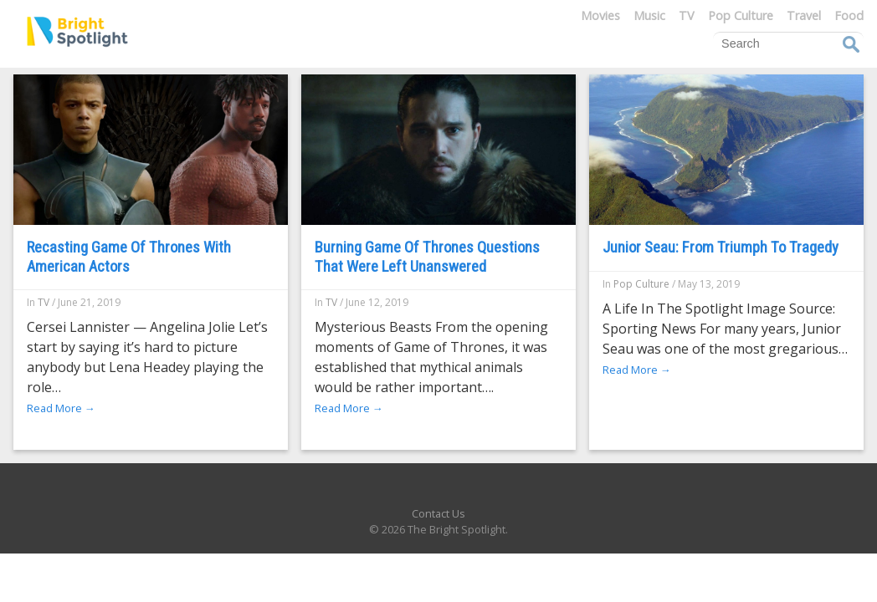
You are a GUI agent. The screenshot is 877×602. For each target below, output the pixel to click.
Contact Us (438, 513)
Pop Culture (740, 15)
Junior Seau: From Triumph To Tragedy (721, 247)
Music (649, 15)
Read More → (61, 408)
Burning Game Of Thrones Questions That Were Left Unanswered (427, 256)
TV (687, 15)
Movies (600, 15)
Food (849, 15)
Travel (804, 15)
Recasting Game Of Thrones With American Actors (129, 256)
